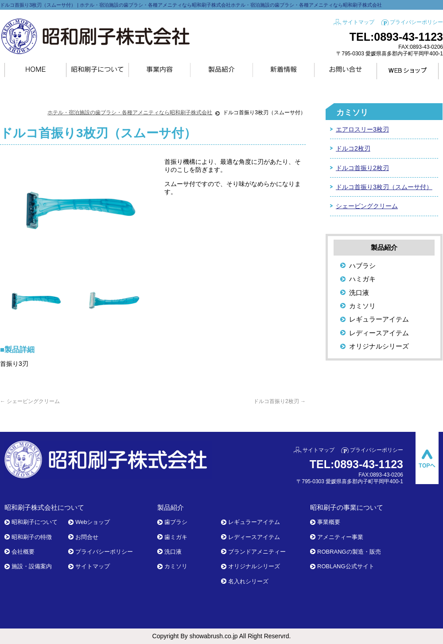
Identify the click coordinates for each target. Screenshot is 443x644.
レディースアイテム (379, 333)
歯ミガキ (175, 537)
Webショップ (92, 522)
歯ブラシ (175, 522)
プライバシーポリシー (416, 22)
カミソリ (352, 112)
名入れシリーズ (248, 581)
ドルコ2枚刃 (353, 148)
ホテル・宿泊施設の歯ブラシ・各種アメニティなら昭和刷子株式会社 (129, 112)
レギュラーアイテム (379, 319)
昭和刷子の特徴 (32, 537)
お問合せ (86, 537)
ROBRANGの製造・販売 (349, 551)
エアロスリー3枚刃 (362, 129)
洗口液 (359, 292)
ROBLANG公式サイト (345, 566)
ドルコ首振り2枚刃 (279, 401)
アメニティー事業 (340, 537)
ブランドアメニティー (257, 551)
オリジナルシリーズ (379, 346)
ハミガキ (362, 279)
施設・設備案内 (32, 566)
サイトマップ (358, 22)
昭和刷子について (35, 522)
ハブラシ (362, 265)
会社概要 (23, 551)
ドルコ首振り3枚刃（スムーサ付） (384, 186)
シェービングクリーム (30, 401)
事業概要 (328, 522)
